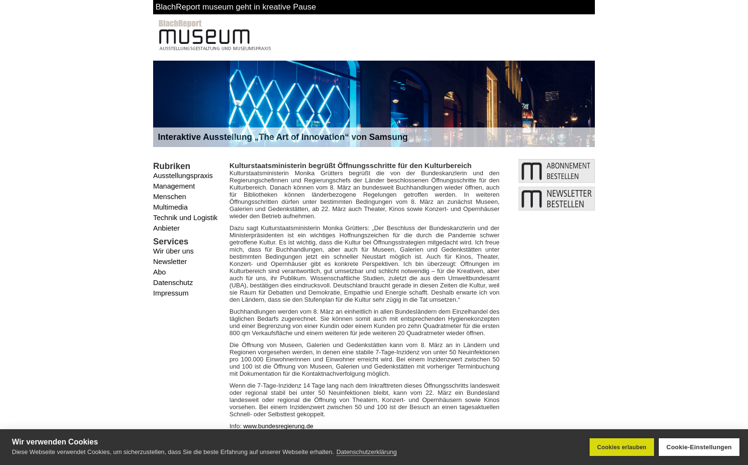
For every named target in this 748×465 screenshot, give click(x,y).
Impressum (170, 293)
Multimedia (170, 207)
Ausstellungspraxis (183, 175)
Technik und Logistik (185, 217)
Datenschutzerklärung (366, 451)
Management (174, 186)
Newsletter (170, 261)
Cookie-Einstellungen (699, 447)
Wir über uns (173, 251)
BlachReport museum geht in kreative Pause (236, 6)
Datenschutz (173, 282)
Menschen (169, 196)
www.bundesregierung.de (278, 426)
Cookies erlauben (621, 447)
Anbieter (166, 228)
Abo (159, 272)
